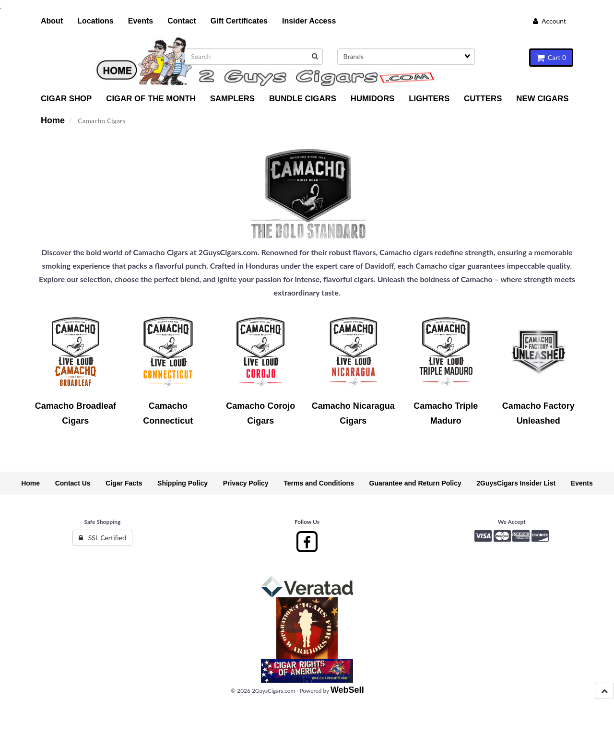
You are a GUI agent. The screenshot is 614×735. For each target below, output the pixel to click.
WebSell (347, 690)
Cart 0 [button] (551, 57)
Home (53, 120)
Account (549, 21)
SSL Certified (102, 537)
